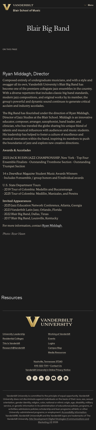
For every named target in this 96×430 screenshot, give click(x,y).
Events (51, 339)
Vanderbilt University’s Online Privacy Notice (48, 370)
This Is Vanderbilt (11, 343)
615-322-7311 (41, 366)
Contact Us (56, 366)
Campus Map (55, 348)
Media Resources (57, 352)
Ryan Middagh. (52, 225)
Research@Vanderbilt (14, 348)
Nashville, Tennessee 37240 (48, 362)
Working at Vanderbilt (59, 334)
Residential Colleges (13, 339)
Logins (51, 343)
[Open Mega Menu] (88, 5)
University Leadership (14, 334)
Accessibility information (74, 412)
